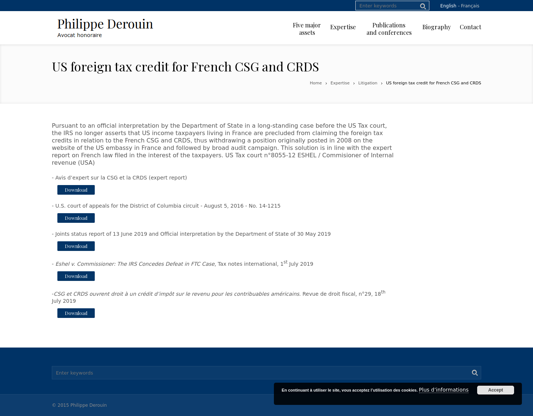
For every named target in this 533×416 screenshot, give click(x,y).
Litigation (367, 83)
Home (316, 83)
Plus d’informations (444, 390)
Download (76, 190)
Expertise (340, 83)
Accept (495, 390)
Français (470, 6)
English (448, 6)
